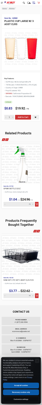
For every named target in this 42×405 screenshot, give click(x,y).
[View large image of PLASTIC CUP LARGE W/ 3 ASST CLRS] (21, 48)
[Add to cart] (37, 204)
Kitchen (12, 9)
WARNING (9, 93)
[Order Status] (28, 3)
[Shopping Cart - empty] (38, 3)
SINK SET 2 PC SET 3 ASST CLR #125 (18, 280)
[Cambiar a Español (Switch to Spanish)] (33, 3)
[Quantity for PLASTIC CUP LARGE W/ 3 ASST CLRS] (9, 117)
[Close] (37, 361)
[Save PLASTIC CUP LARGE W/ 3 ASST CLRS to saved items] (35, 117)
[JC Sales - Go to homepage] (9, 3)
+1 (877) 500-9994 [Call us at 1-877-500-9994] (21, 322)
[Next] (7, 139)
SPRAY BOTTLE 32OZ (12, 189)
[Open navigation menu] (2, 3)
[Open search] (23, 3)
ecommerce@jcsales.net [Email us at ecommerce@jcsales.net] (21, 331)
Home (4, 9)
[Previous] (4, 139)
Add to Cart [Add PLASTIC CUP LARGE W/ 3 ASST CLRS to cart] (23, 117)
